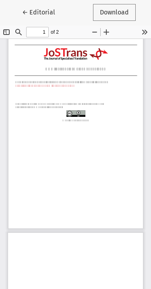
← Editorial (42, 11)
